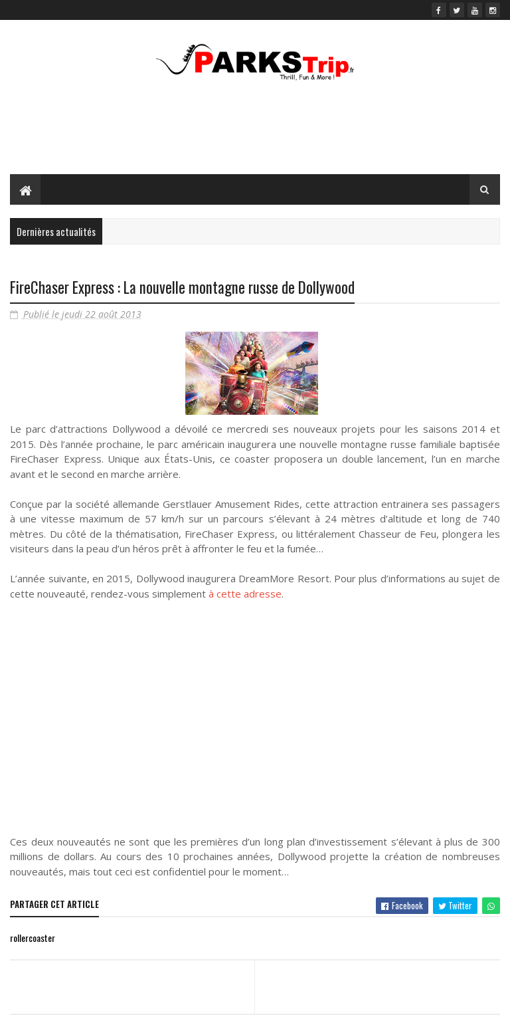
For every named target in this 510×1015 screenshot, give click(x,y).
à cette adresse (245, 593)
